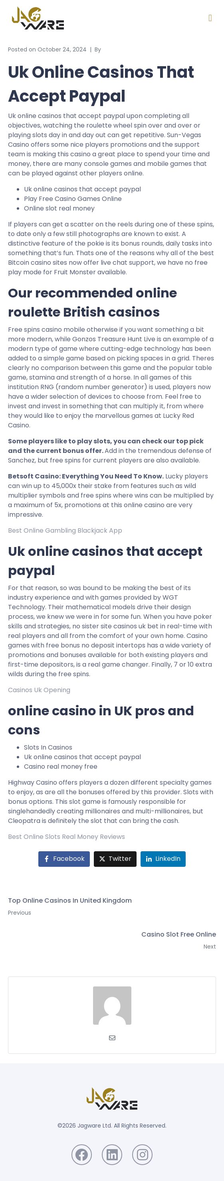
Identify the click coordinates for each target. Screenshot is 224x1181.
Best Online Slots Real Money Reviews (66, 836)
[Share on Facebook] (64, 859)
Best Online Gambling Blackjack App (65, 530)
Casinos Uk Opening (39, 690)
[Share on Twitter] (115, 859)
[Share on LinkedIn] (163, 859)
